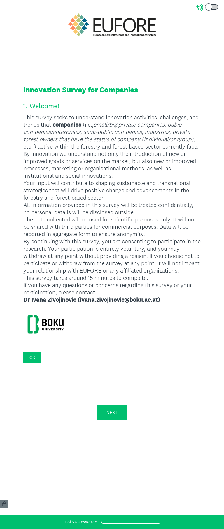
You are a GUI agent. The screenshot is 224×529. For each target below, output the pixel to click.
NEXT (112, 412)
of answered (80, 522)
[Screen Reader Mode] (207, 7)
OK (32, 357)
